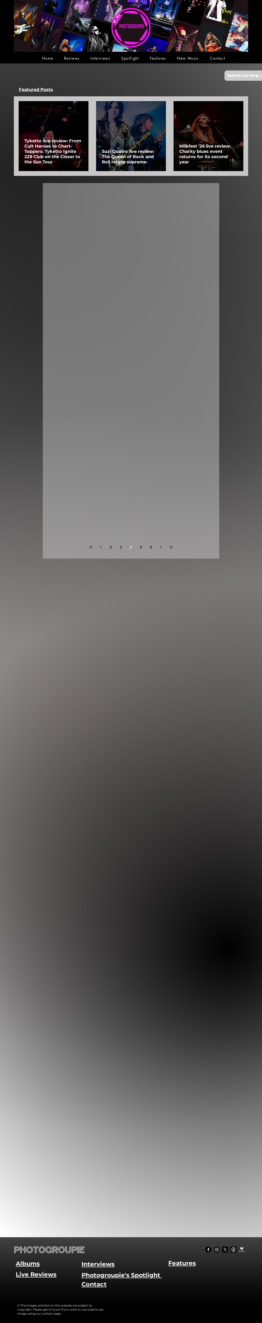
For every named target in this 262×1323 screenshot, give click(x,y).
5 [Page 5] (141, 547)
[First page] (91, 547)
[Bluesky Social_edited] (242, 1250)
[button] (72, 58)
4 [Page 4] (131, 547)
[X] (225, 1250)
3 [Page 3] (121, 547)
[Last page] (171, 547)
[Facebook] (208, 1250)
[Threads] (233, 1250)
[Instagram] (217, 1250)
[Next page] (161, 547)
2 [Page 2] (111, 547)
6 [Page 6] (151, 547)
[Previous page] (101, 547)
